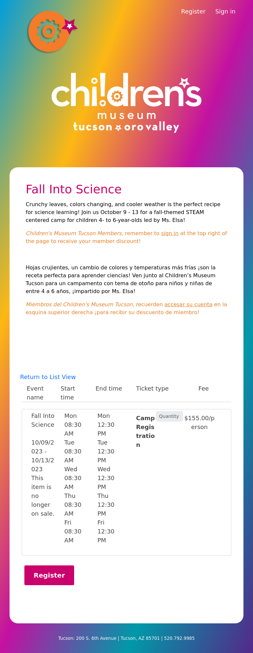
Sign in (225, 11)
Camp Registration (145, 431)
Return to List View (48, 376)
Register (193, 11)
